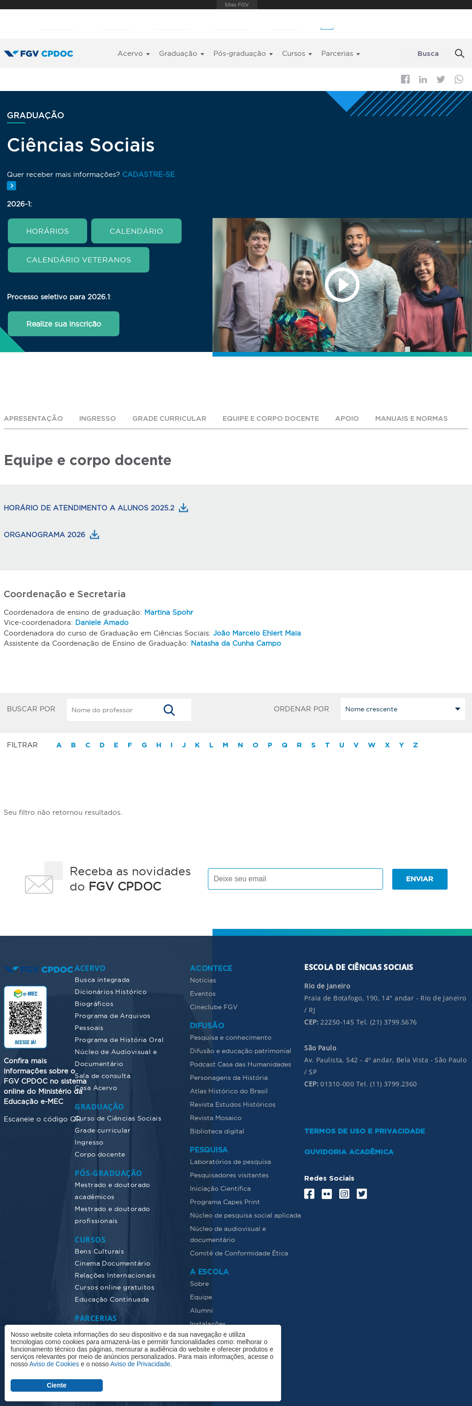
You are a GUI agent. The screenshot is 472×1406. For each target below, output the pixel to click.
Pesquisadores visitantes (229, 1174)
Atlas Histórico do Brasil (229, 1090)
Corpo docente (100, 1153)
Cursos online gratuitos (114, 1286)
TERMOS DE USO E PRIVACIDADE (364, 1130)
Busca (428, 54)
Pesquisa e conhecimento (230, 1036)
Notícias (203, 979)
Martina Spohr (168, 612)
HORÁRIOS (47, 230)
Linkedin (423, 79)
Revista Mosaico (216, 1117)
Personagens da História (229, 1076)
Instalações (208, 1323)
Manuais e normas (420, 418)
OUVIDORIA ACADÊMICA (349, 1151)
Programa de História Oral (119, 1038)
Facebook (405, 79)
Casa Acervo (96, 1087)
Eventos (203, 992)
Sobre (199, 1282)
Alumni (201, 1309)
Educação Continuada (112, 1298)
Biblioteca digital (217, 1130)
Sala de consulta (102, 1075)
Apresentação (34, 418)
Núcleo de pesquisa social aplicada (245, 1214)
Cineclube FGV (214, 1006)
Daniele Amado (102, 622)
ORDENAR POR (301, 707)
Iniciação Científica (220, 1187)
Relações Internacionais (115, 1274)
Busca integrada (102, 978)
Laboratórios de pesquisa (230, 1160)
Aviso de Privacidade (140, 1364)
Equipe (201, 1296)
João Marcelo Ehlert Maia (257, 632)
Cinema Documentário (112, 1262)
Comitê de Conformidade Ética (239, 1252)
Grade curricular (172, 418)
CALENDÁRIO (136, 230)
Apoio (355, 418)
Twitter (441, 79)
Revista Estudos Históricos (233, 1103)
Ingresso (99, 418)
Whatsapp (459, 79)
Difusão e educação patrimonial (240, 1050)
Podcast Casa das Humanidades (240, 1063)
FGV (237, 4)
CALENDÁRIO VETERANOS (78, 259)
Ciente (57, 1385)
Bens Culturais (99, 1250)
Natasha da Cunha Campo (236, 642)
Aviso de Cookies (54, 1364)
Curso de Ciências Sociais (118, 1117)
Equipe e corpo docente (276, 418)
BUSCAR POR (31, 707)
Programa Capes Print (225, 1201)
